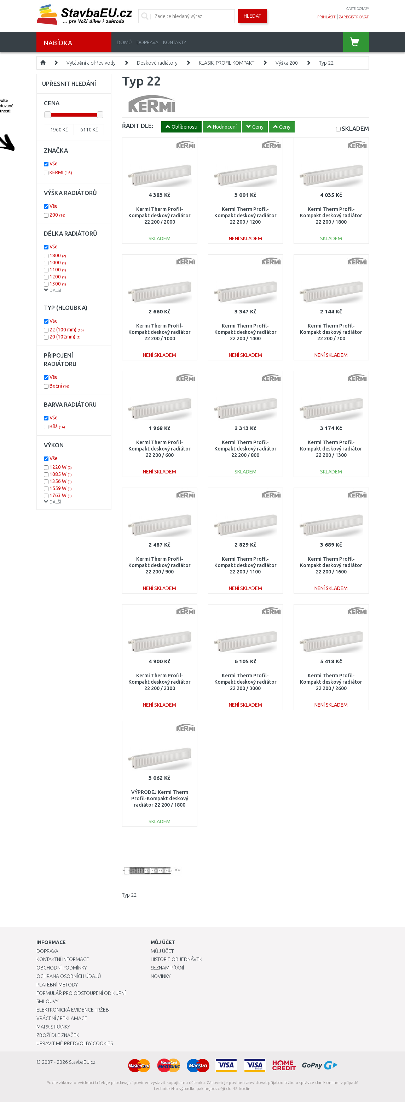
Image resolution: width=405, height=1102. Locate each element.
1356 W (61, 481)
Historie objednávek (176, 959)
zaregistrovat (354, 17)
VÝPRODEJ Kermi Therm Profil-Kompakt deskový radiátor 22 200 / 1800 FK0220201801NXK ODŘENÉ (159, 805)
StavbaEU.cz (82, 1062)
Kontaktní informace (62, 959)
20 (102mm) (65, 337)
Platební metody (57, 985)
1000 (58, 262)
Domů (124, 42)
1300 (58, 284)
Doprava (147, 42)
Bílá (57, 426)
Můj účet (162, 951)
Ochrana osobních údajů (68, 976)
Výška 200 (287, 63)
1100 (58, 269)
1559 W (61, 488)
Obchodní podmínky (61, 968)
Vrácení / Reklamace (61, 1018)
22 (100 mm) (67, 329)
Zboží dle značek (57, 1035)
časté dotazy (357, 9)
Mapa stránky (53, 1027)
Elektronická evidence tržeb (72, 1010)
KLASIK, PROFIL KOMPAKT (226, 63)
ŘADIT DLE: (137, 125)
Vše (54, 163)
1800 (58, 255)
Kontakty (174, 42)
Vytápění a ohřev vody (91, 63)
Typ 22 (326, 63)
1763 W (61, 495)
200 (57, 215)
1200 (58, 276)
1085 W (61, 474)
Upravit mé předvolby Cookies (74, 1043)
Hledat (252, 16)
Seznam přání (167, 968)
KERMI (61, 172)
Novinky (160, 976)
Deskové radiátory (157, 63)
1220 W (61, 467)
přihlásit (326, 17)
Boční (59, 386)
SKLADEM (355, 128)
